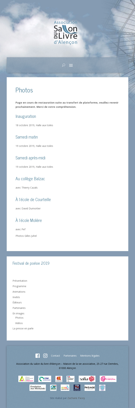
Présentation (20, 280)
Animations (19, 291)
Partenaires (19, 308)
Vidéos (19, 323)
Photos (19, 317)
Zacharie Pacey (76, 398)
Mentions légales (90, 355)
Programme (19, 286)
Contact (55, 355)
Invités (16, 297)
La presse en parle (23, 328)
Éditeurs (17, 302)
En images (18, 313)
